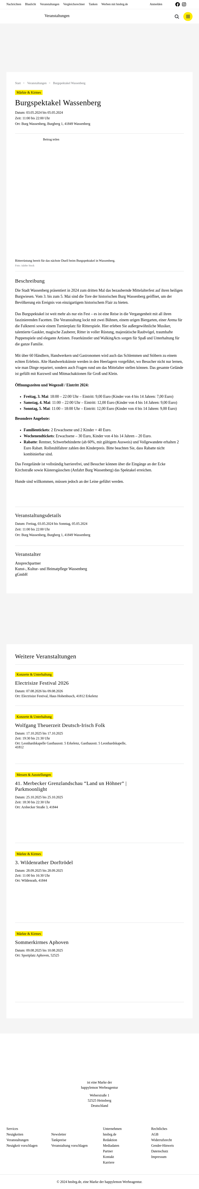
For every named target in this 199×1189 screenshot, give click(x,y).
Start (18, 83)
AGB (155, 1134)
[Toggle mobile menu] (188, 16)
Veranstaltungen (36, 83)
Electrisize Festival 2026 (42, 683)
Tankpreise (58, 1140)
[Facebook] (92, 1113)
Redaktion (110, 1140)
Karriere (108, 1162)
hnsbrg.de (109, 1134)
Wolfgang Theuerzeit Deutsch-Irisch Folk (60, 725)
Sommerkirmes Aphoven (42, 942)
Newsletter (58, 1134)
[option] (99, 48)
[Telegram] (107, 1113)
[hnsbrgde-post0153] (99, 202)
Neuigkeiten (14, 1134)
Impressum (159, 1157)
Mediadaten (111, 1145)
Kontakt (108, 1157)
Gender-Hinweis (162, 1145)
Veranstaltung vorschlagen (69, 1145)
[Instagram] (99, 1113)
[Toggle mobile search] (177, 16)
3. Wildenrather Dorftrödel (44, 862)
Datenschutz (159, 1151)
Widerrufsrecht (161, 1140)
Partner (108, 1151)
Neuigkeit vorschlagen (21, 1145)
